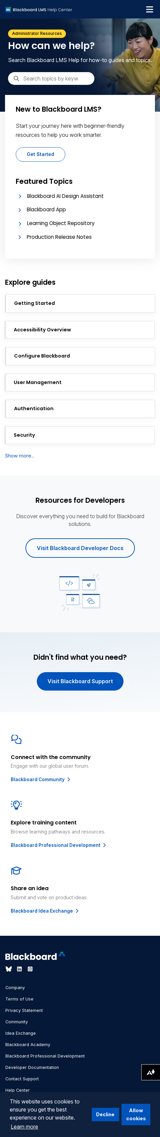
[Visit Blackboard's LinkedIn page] (20, 969)
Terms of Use (19, 998)
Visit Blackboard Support (80, 681)
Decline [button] (105, 1114)
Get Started (40, 154)
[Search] (51, 78)
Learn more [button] (24, 1126)
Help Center (17, 1090)
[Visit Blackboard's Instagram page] (30, 969)
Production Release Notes (59, 236)
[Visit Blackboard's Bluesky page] (9, 969)
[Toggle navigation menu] (149, 9)
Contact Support (22, 1078)
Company (15, 987)
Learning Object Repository (61, 223)
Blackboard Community (41, 779)
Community (16, 1021)
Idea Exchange (20, 1033)
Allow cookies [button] (136, 1114)
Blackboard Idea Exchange (45, 911)
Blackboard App (46, 209)
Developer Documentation (32, 1067)
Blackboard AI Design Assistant (65, 196)
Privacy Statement (24, 1010)
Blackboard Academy (27, 1044)
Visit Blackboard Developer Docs (80, 548)
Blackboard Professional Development (59, 845)
